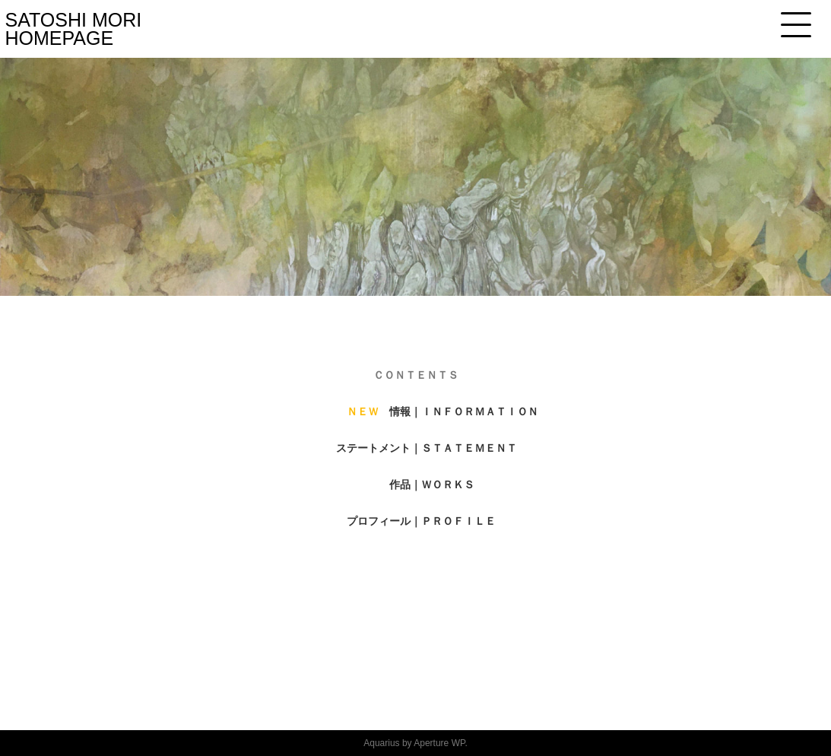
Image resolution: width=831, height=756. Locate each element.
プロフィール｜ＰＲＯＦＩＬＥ (421, 521)
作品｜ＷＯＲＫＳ (431, 484)
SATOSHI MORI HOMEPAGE (73, 29)
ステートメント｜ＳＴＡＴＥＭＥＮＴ (426, 448)
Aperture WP (439, 743)
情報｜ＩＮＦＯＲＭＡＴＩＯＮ (463, 411)
